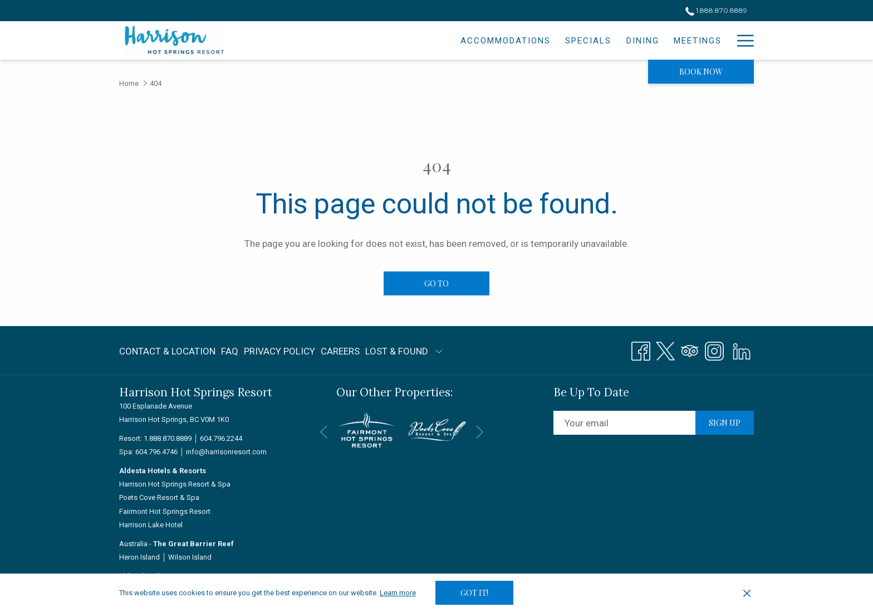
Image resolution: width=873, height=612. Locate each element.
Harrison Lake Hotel (151, 525)
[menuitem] (409, 40)
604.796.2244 (221, 438)
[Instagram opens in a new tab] (714, 349)
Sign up (724, 422)
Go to (436, 283)
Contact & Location (167, 351)
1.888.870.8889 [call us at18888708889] (716, 10)
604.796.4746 (156, 452)
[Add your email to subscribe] (624, 423)
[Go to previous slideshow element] (324, 432)
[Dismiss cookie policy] (747, 593)
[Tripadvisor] (689, 349)
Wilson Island (190, 557)
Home (129, 83)
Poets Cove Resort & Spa (159, 497)
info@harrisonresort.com (226, 452)
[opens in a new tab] (366, 429)
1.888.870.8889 (168, 438)
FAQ (229, 351)
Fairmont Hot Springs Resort (164, 511)
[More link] (741, 40)
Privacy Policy (279, 351)
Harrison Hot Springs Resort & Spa (174, 484)
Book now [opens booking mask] (701, 71)
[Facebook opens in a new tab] (640, 349)
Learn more (398, 593)
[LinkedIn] (741, 349)
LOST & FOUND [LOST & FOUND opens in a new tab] (396, 353)
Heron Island (139, 557)
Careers (340, 351)
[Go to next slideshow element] (480, 432)
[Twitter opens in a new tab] (665, 349)
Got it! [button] (474, 592)
